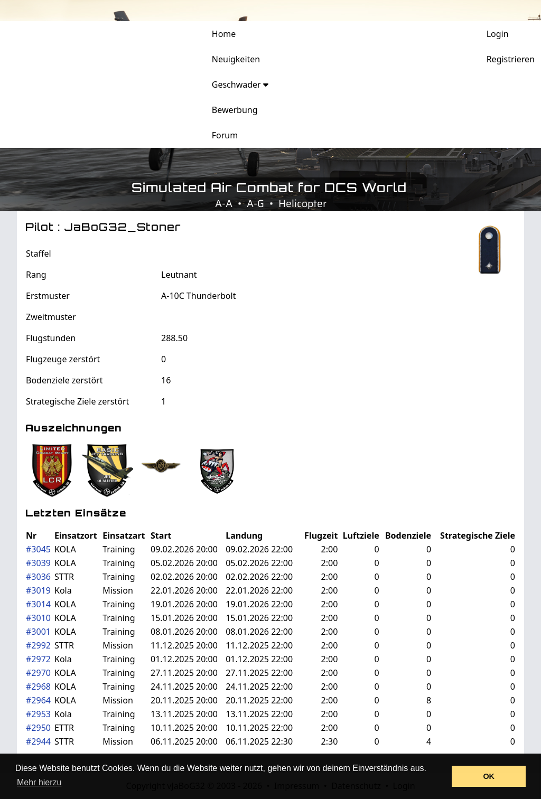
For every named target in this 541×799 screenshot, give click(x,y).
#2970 (38, 673)
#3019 (38, 590)
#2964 (38, 700)
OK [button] (489, 776)
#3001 (38, 631)
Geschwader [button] (240, 84)
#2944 (38, 741)
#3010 (38, 618)
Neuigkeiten (236, 59)
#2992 (38, 645)
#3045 (38, 549)
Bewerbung (235, 110)
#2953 (38, 714)
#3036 (38, 576)
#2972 (38, 659)
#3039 (38, 563)
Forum (225, 135)
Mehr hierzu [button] (39, 782)
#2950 (38, 728)
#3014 (38, 604)
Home (224, 34)
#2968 (38, 686)
